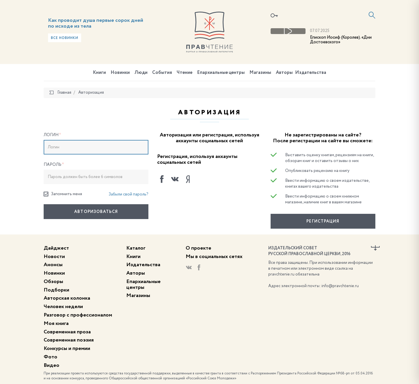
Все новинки (64, 38)
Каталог (135, 248)
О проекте (198, 248)
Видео (51, 365)
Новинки (120, 72)
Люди (141, 72)
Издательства (310, 72)
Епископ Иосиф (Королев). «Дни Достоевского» (341, 40)
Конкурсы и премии (67, 348)
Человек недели (63, 306)
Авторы (284, 72)
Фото (50, 357)
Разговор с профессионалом (78, 315)
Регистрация (322, 221)
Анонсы (53, 264)
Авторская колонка (67, 298)
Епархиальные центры (221, 72)
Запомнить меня (63, 194)
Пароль (54, 165)
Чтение (184, 72)
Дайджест (56, 248)
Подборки (56, 290)
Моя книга (56, 323)
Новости (54, 256)
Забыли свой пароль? (128, 194)
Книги (99, 72)
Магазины (260, 72)
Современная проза (67, 332)
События (162, 72)
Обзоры (53, 281)
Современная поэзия (69, 340)
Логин (52, 135)
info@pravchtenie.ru (340, 286)
